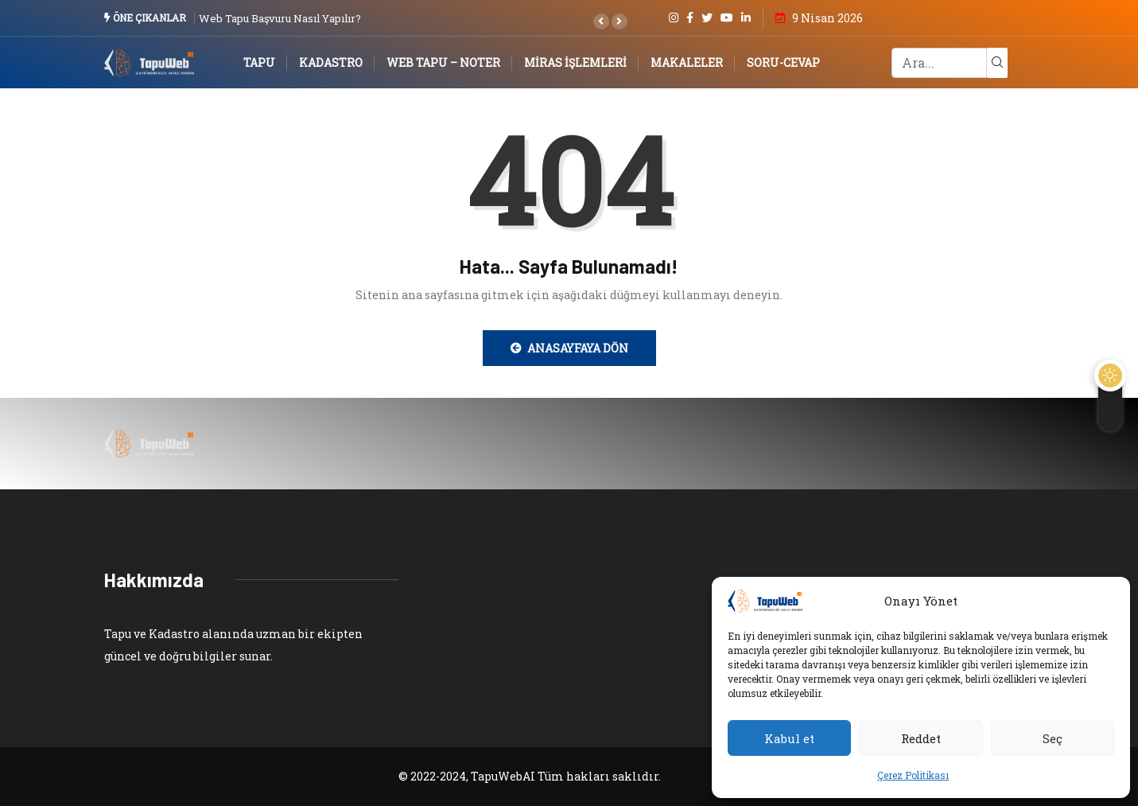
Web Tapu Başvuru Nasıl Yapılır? (280, 18)
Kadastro (331, 62)
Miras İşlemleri (575, 62)
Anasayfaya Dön (569, 348)
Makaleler (687, 62)
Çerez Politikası (913, 775)
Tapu (259, 62)
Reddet (921, 738)
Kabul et (789, 738)
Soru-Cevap (783, 62)
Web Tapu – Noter (443, 62)
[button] (601, 21)
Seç (1052, 738)
